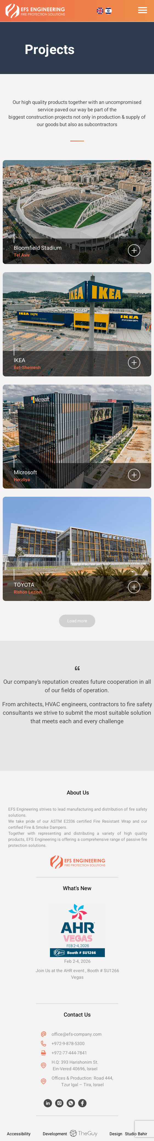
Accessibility (18, 1134)
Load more (77, 621)
